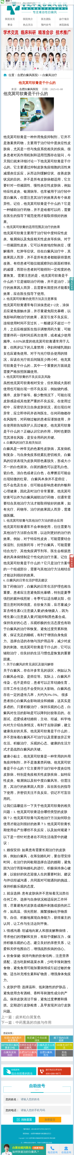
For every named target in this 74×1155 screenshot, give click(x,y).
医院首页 (10, 19)
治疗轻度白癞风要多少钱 (10, 1046)
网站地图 (52, 1138)
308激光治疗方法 (64, 1046)
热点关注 (28, 24)
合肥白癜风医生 (46, 1053)
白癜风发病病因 (10, 1053)
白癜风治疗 (49, 75)
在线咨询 (66, 1149)
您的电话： (12, 1110)
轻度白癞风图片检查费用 (13, 1039)
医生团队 (46, 19)
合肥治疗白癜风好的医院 (28, 1053)
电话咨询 (53, 1149)
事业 (10, 24)
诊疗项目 (64, 19)
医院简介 (28, 19)
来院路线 (64, 24)
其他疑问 (64, 1053)
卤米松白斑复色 (28, 1017)
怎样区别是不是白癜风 (28, 1046)
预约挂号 (46, 24)
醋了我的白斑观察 (61, 1039)
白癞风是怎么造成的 (46, 1046)
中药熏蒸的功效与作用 (33, 1022)
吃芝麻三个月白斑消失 (37, 1039)
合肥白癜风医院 (27, 75)
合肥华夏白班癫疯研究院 (36, 1138)
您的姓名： (12, 1099)
